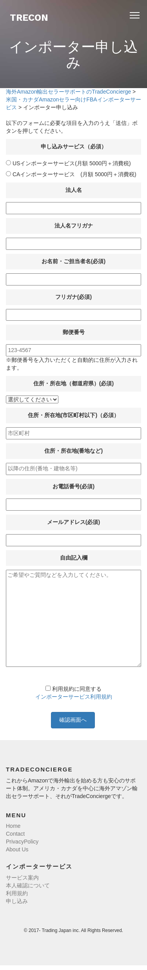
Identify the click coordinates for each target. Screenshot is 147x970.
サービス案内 (22, 877)
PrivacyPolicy (22, 841)
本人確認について (28, 885)
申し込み (17, 901)
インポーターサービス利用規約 (73, 697)
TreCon (29, 17)
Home (13, 826)
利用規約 (17, 893)
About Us (17, 849)
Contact (15, 834)
